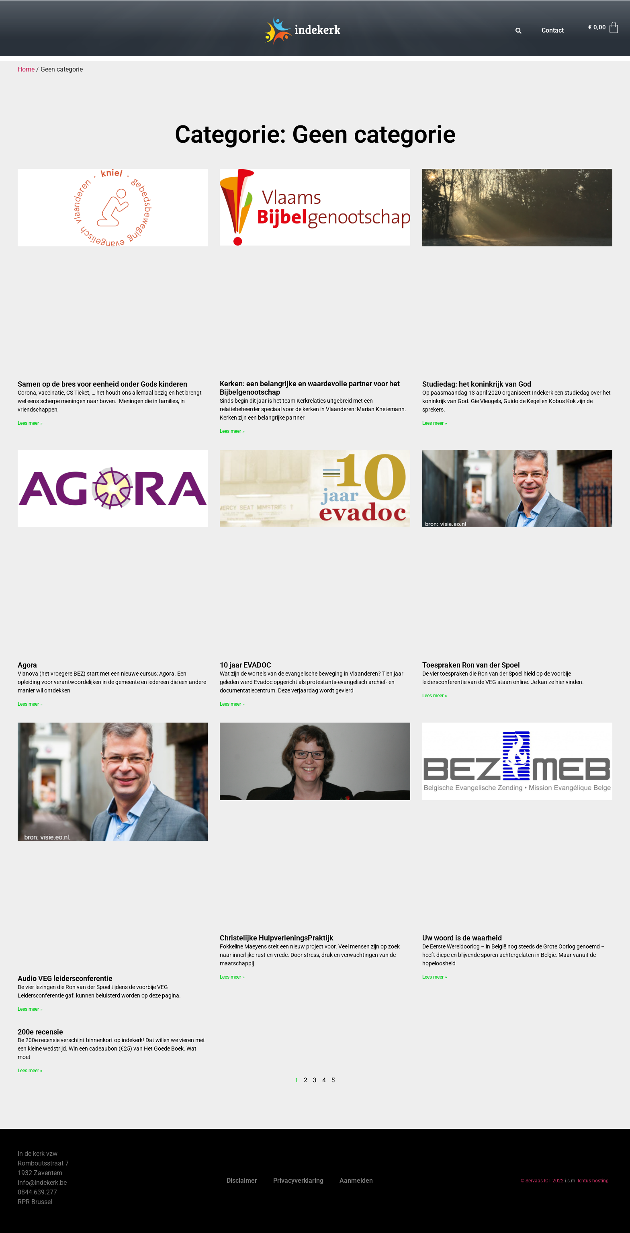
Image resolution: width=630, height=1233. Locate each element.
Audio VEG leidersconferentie (65, 978)
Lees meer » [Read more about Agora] (30, 704)
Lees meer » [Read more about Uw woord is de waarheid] (434, 977)
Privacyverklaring (298, 1180)
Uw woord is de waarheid (462, 938)
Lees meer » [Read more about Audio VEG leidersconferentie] (30, 1009)
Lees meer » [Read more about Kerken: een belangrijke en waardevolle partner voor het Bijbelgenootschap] (232, 431)
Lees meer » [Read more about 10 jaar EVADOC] (232, 704)
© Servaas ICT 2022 (542, 1181)
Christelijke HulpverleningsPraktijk (276, 938)
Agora (27, 665)
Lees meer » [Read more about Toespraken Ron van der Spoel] (434, 695)
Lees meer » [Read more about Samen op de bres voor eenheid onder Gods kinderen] (30, 423)
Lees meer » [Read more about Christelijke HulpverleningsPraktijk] (232, 977)
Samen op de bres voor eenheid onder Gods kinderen (102, 384)
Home (26, 69)
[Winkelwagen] (604, 27)
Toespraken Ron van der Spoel (471, 665)
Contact (553, 30)
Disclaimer (242, 1180)
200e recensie (40, 1032)
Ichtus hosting (593, 1181)
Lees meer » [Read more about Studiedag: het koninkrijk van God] (434, 423)
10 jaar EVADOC (245, 665)
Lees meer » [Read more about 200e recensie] (30, 1070)
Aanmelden (356, 1180)
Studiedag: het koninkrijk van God (476, 384)
